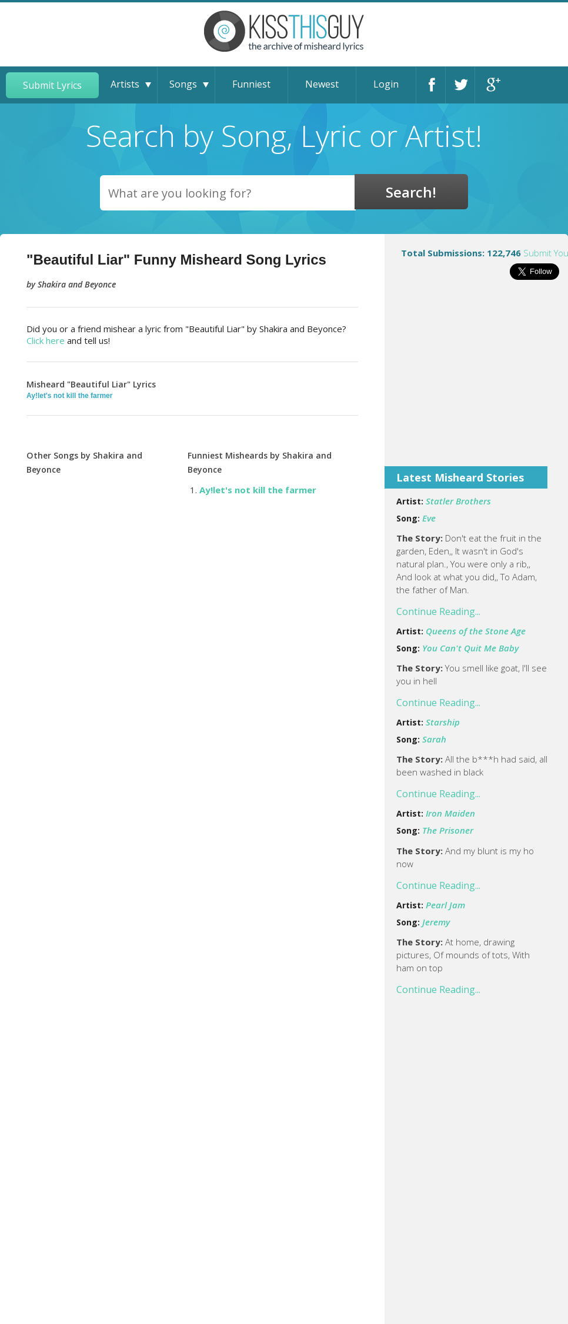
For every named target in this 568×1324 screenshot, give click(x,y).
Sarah (434, 739)
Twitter (463, 84)
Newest (322, 84)
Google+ (492, 84)
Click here (45, 340)
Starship (443, 722)
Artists (125, 84)
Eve (429, 518)
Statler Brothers (458, 501)
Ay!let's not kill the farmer (69, 396)
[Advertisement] (476, 380)
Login (386, 84)
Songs (183, 84)
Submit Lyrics (52, 85)
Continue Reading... (438, 611)
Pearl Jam (445, 905)
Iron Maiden (450, 813)
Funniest (251, 84)
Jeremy (436, 922)
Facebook (433, 84)
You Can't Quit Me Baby (470, 648)
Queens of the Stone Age (476, 631)
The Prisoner (447, 830)
